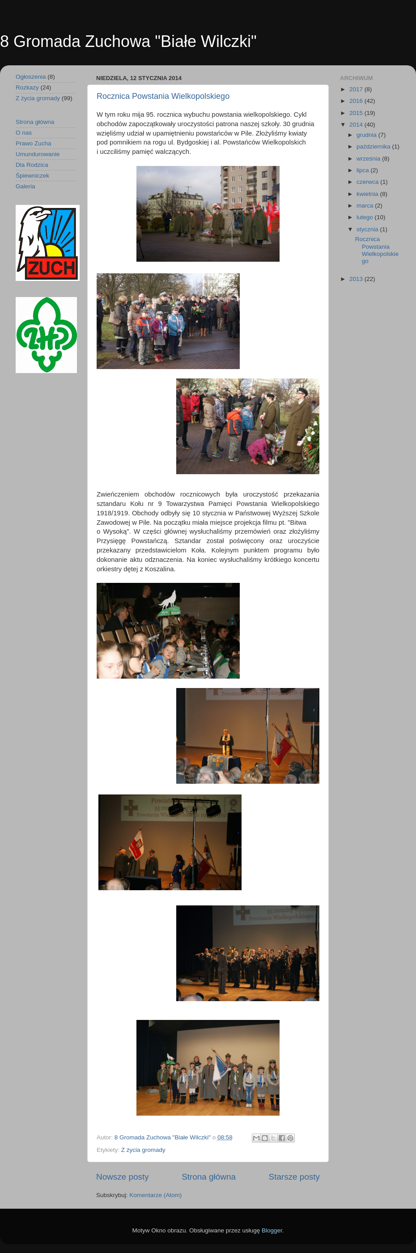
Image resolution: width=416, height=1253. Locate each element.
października (374, 146)
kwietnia (368, 194)
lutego (366, 217)
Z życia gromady (143, 1150)
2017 (357, 89)
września (369, 158)
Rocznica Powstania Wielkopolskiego (163, 96)
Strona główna (209, 1176)
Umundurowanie (37, 154)
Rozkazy (27, 87)
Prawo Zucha (33, 143)
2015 (357, 113)
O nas (24, 132)
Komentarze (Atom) (155, 1195)
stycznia (368, 229)
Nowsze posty (122, 1176)
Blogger (272, 1230)
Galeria (25, 186)
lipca (364, 170)
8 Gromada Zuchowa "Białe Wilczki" (128, 41)
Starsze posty (294, 1176)
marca (366, 205)
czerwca (368, 181)
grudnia (367, 135)
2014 (357, 124)
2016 (357, 101)
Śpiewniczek (32, 175)
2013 (357, 279)
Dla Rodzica (32, 164)
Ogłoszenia (31, 76)
